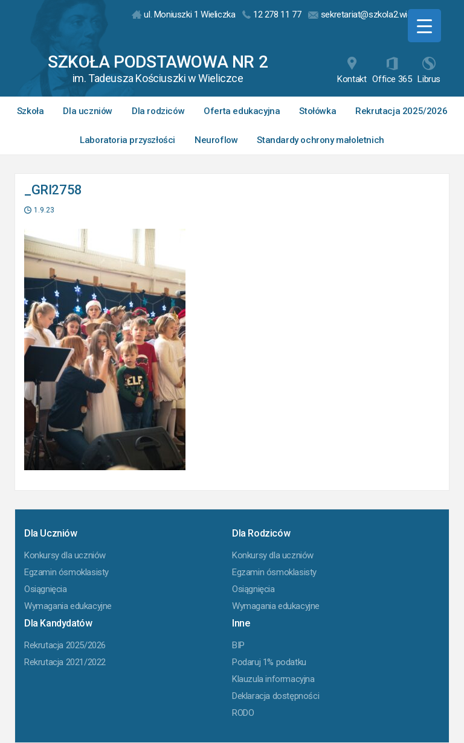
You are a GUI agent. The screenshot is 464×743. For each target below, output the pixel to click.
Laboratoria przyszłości (127, 140)
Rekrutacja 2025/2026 (401, 111)
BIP (238, 645)
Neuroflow (216, 140)
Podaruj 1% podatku (269, 662)
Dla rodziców (158, 111)
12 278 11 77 (271, 14)
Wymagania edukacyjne (68, 606)
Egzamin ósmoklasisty (66, 572)
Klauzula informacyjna (273, 679)
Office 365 (391, 71)
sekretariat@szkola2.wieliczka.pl (374, 14)
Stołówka (317, 111)
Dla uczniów (87, 111)
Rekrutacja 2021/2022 (65, 662)
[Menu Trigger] (424, 25)
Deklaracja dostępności (275, 695)
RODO (243, 712)
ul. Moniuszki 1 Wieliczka (184, 14)
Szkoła (30, 111)
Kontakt (351, 71)
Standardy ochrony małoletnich (320, 140)
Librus (428, 71)
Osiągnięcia (45, 589)
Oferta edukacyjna (242, 111)
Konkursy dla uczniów (65, 555)
